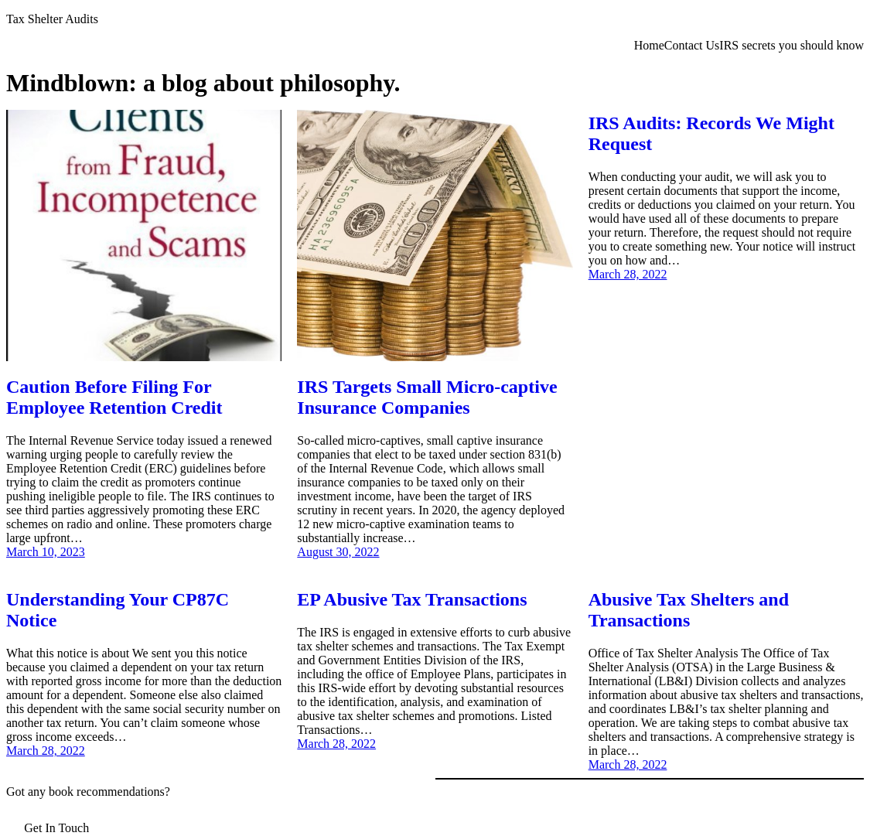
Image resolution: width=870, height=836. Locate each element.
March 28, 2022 (628, 274)
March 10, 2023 (45, 551)
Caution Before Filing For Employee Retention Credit (114, 397)
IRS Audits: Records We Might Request (711, 133)
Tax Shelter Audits (52, 19)
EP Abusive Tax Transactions (412, 599)
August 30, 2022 (338, 551)
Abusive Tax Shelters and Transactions (689, 609)
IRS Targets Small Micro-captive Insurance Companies (427, 397)
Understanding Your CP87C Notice (117, 609)
